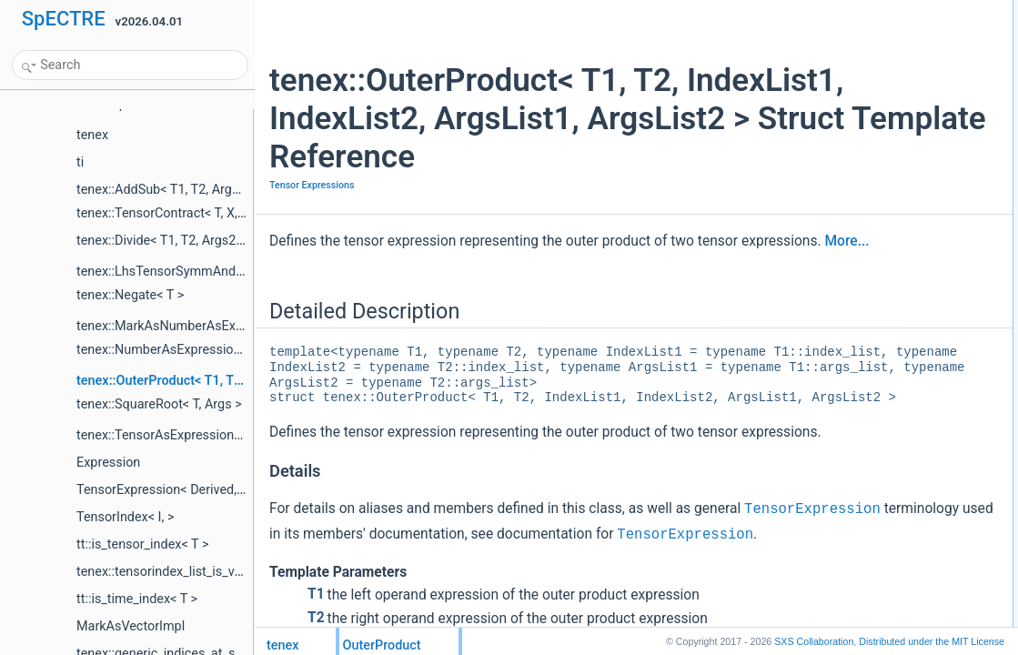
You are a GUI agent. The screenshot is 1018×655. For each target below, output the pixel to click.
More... (375, 304)
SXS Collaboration (813, 641)
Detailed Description (838, 10)
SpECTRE (64, 18)
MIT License (931, 641)
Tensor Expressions (311, 223)
